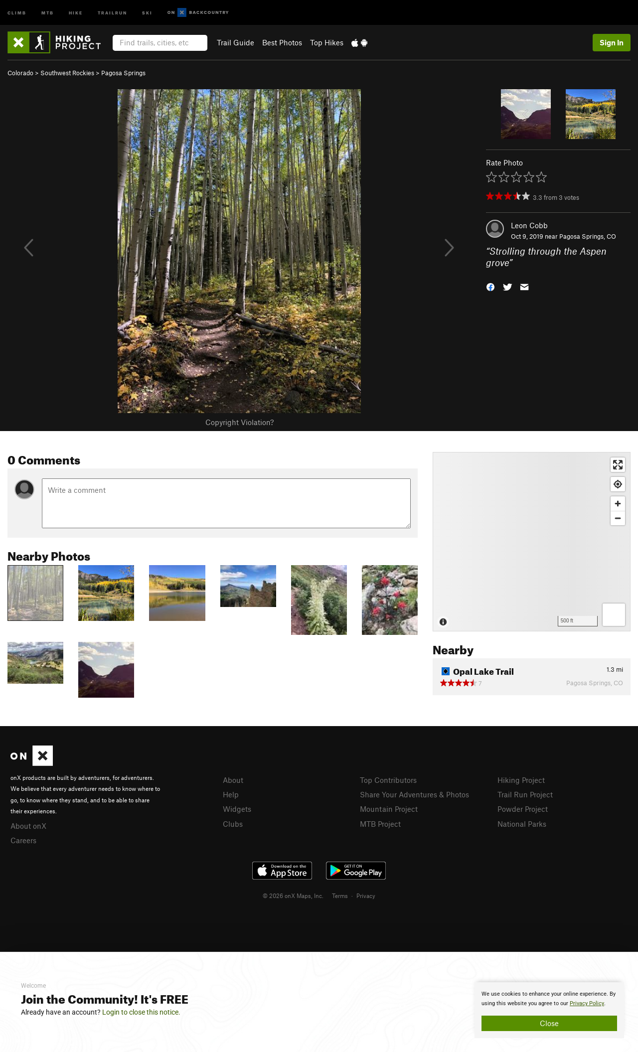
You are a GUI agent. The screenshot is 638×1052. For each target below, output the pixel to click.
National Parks (521, 823)
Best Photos (282, 42)
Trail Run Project (525, 794)
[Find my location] (618, 484)
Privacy (365, 895)
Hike (76, 12)
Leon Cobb (529, 225)
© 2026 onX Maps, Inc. (293, 895)
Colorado (20, 73)
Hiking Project (521, 779)
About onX (28, 825)
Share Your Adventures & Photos (414, 794)
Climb (16, 12)
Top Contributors (388, 779)
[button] (490, 286)
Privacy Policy (587, 1003)
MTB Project (380, 823)
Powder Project (522, 808)
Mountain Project (389, 808)
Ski (147, 12)
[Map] (531, 541)
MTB (47, 12)
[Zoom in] (618, 503)
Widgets (237, 808)
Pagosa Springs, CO (587, 236)
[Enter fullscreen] (618, 464)
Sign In (612, 42)
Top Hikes (326, 42)
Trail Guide (235, 42)
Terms (340, 895)
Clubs (233, 823)
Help (231, 794)
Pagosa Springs (123, 73)
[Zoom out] (618, 518)
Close (549, 1023)
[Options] (614, 614)
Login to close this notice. (141, 1012)
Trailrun (112, 12)
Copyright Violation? (239, 422)
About (233, 779)
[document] (549, 1010)
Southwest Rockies (67, 73)
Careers (23, 840)
